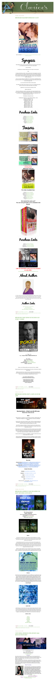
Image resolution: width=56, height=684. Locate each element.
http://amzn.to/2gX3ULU (30, 193)
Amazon (28, 620)
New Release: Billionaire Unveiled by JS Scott (27, 18)
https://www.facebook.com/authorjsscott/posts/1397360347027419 (28, 271)
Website (28, 616)
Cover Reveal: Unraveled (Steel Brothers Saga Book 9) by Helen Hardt (27, 634)
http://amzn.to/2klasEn (29, 116)
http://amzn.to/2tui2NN (30, 246)
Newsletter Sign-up (28, 622)
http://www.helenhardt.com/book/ (29, 677)
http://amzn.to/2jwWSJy (30, 118)
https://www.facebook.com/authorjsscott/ (28, 306)
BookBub (28, 621)
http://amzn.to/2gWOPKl (30, 194)
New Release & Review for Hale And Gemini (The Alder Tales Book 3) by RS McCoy (27, 492)
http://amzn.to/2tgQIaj (30, 244)
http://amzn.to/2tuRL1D (29, 243)
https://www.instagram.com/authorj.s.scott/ (28, 309)
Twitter (34, 675)
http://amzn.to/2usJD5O (30, 245)
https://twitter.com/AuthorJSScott (28, 308)
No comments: (26, 311)
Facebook (28, 617)
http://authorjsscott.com (28, 307)
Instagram (28, 618)
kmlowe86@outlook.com (29, 478)
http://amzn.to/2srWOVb (30, 516)
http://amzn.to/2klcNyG (30, 117)
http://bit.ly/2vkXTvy (29, 198)
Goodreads (28, 619)
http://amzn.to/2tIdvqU (29, 192)
